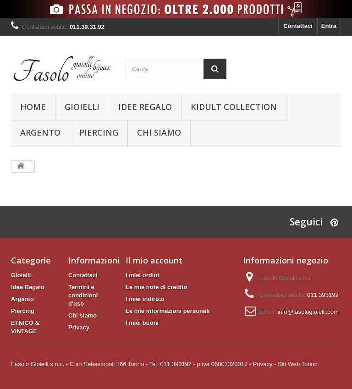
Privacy (78, 327)
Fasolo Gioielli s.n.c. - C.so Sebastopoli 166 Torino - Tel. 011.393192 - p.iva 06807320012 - (131, 364)
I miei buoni (142, 322)
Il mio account (154, 260)
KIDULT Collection (234, 106)
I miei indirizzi (145, 299)
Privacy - (264, 364)
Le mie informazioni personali (167, 310)
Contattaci (298, 25)
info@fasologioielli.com (308, 311)
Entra (328, 25)
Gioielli (82, 106)
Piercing (98, 132)
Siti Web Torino (298, 364)
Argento (40, 132)
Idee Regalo (145, 106)
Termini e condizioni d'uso (83, 295)
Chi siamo (159, 132)
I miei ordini (142, 275)
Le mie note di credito (156, 287)
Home (33, 106)
